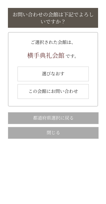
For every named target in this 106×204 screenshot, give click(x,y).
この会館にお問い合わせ (53, 91)
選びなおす (53, 73)
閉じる (53, 132)
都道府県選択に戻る (53, 117)
